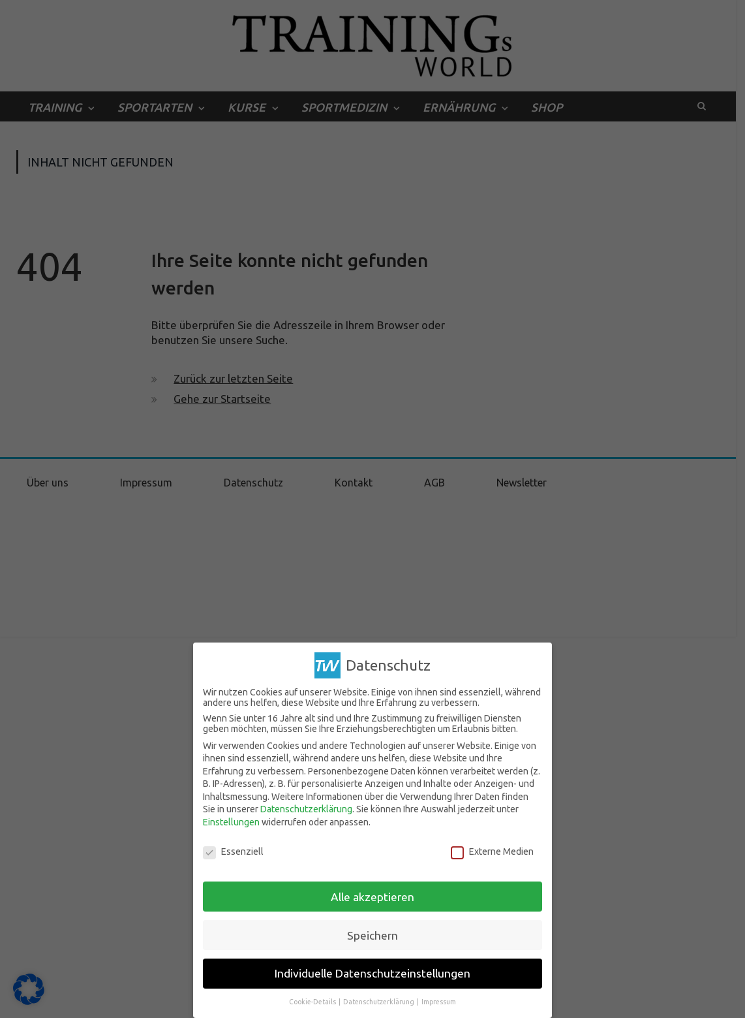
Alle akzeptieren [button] (372, 896)
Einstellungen (231, 822)
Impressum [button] (438, 1002)
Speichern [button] (372, 935)
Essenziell (233, 851)
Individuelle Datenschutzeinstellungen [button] (372, 973)
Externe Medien (492, 851)
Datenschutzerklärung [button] (379, 1002)
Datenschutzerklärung (306, 809)
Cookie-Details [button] (313, 1002)
